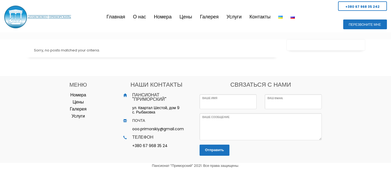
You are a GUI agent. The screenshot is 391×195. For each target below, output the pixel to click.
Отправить (214, 150)
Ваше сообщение (215, 117)
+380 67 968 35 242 (362, 6)
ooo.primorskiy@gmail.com (158, 129)
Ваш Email (275, 98)
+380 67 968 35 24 (150, 145)
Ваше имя (209, 98)
